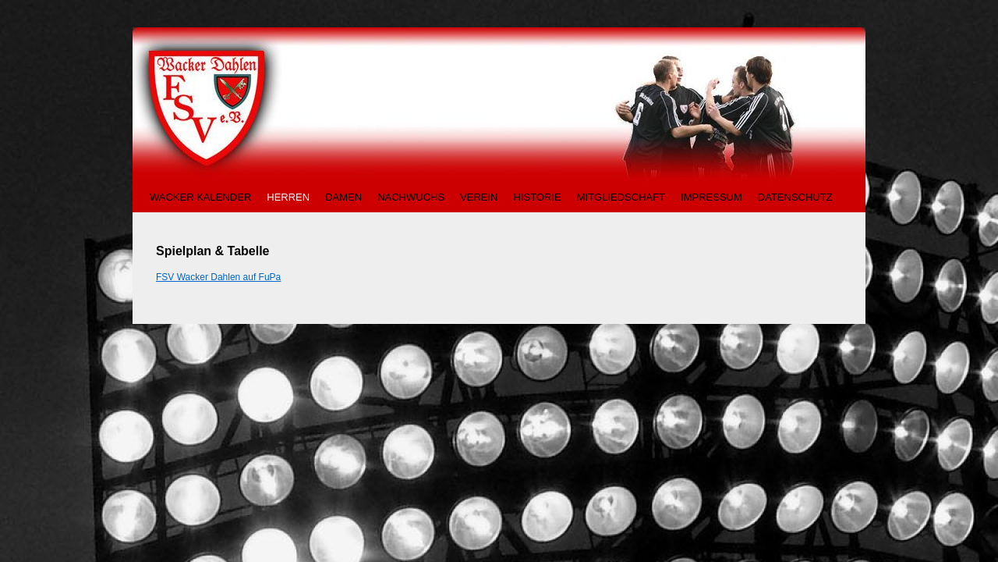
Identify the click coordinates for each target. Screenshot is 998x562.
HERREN (288, 197)
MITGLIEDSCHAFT (621, 197)
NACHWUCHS (410, 197)
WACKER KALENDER (200, 197)
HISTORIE (537, 197)
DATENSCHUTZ (795, 197)
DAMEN (343, 197)
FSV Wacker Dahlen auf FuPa (218, 277)
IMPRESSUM (711, 197)
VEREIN (478, 197)
